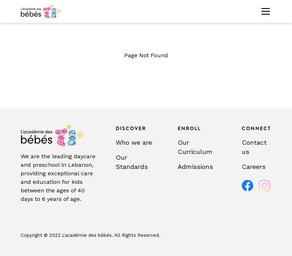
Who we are (134, 142)
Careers (254, 166)
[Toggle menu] (265, 11)
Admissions (195, 166)
